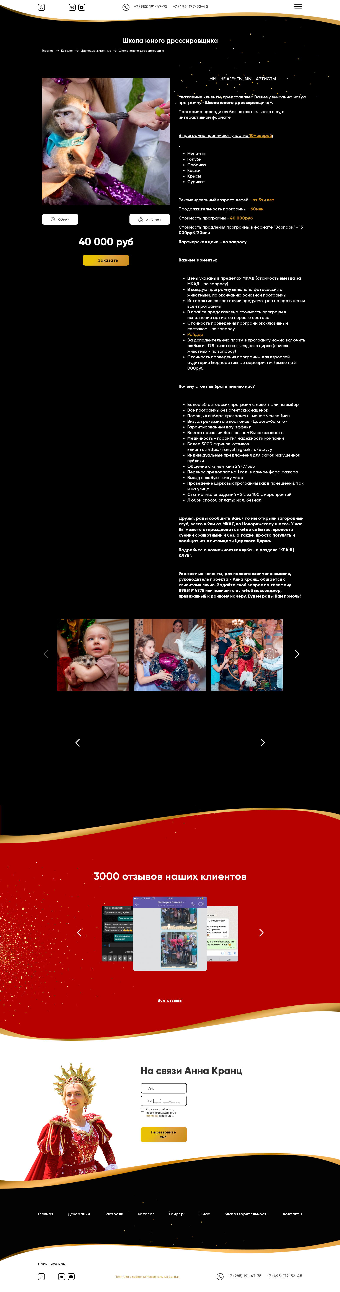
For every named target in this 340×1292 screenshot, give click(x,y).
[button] (297, 655)
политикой (152, 1115)
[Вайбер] (41, 7)
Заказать (108, 260)
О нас (204, 1214)
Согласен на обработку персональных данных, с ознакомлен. (161, 1112)
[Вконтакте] (72, 7)
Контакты (292, 1214)
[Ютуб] (81, 7)
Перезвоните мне (163, 1134)
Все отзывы (170, 1000)
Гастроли (114, 1214)
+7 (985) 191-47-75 (150, 6)
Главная (45, 1214)
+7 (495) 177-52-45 (190, 6)
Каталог (146, 1214)
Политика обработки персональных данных (147, 1276)
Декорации (79, 1214)
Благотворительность (247, 1214)
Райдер (195, 334)
